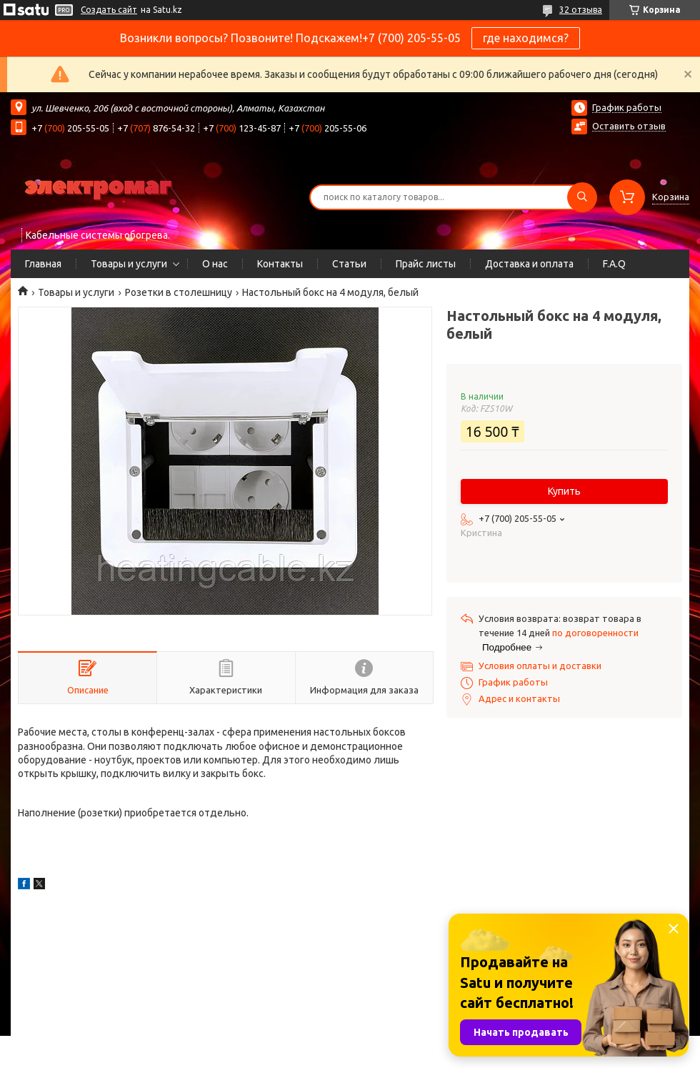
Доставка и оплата (529, 264)
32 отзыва (580, 9)
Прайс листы (426, 264)
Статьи (349, 264)
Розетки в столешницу (178, 292)
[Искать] (582, 197)
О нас (215, 264)
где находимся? (526, 37)
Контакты (280, 264)
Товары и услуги (129, 264)
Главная (43, 264)
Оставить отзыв (629, 126)
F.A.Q (614, 264)
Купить (564, 491)
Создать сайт (109, 9)
